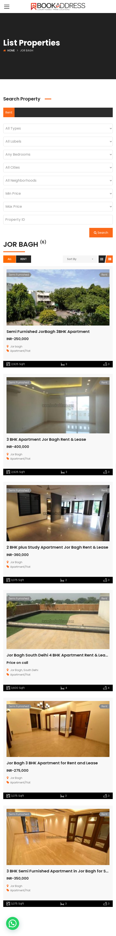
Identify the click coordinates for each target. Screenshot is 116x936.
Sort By (71, 259)
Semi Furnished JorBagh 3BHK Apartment (48, 331)
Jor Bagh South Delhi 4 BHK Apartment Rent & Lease (58, 655)
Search (101, 232)
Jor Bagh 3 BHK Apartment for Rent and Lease (52, 763)
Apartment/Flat (20, 351)
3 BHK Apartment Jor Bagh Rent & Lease (46, 439)
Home (11, 50)
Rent (8, 112)
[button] (12, 923)
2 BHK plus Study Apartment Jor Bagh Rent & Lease (57, 547)
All (10, 259)
